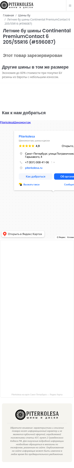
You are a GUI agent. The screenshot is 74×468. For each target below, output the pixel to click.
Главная (8, 15)
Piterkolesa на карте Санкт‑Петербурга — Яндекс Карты (37, 395)
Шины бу (24, 15)
